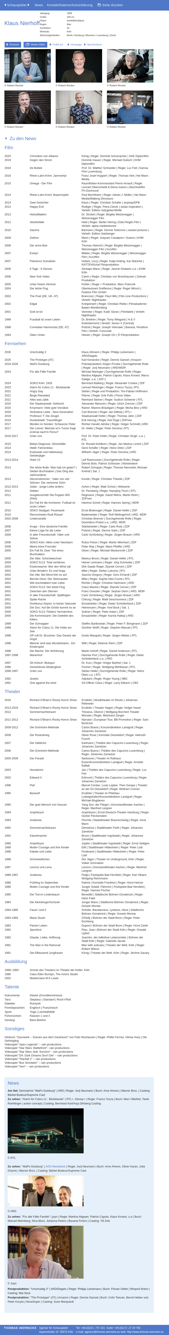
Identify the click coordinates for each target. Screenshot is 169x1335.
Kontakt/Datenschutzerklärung (70, 5)
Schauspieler (17, 5)
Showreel (13, 44)
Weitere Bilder (35, 44)
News (39, 5)
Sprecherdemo (93, 44)
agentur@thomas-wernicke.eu (102, 1331)
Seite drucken (110, 5)
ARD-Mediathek (55, 1166)
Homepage (75, 44)
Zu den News (21, 138)
